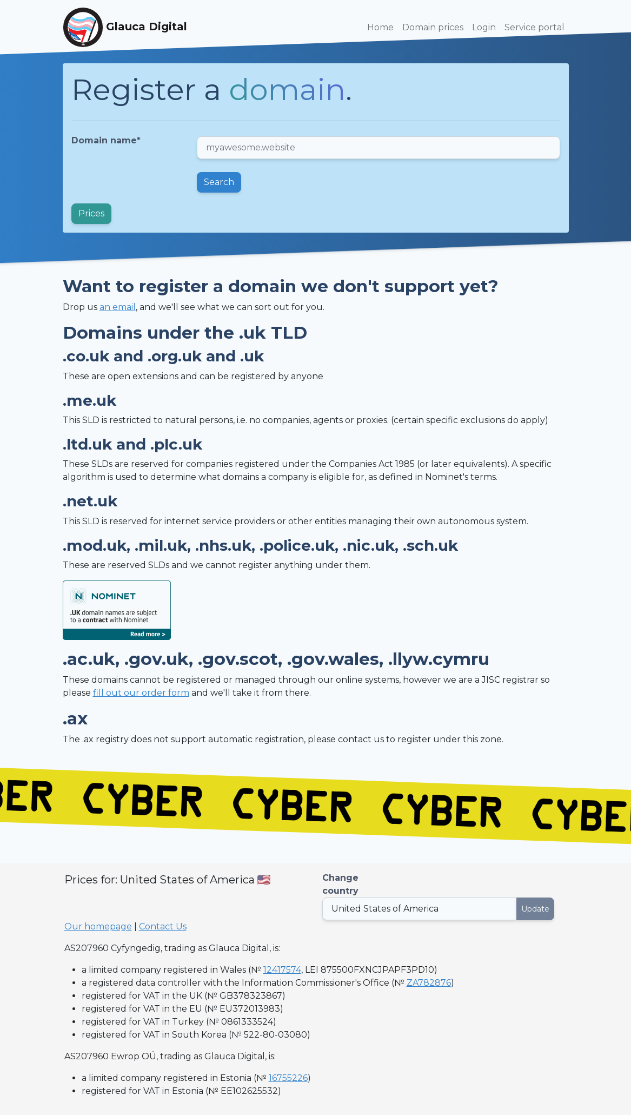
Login (484, 27)
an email (117, 307)
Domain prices (432, 27)
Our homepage (98, 926)
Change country (340, 884)
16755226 (288, 1078)
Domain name (106, 140)
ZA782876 (429, 983)
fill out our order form (141, 693)
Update (535, 909)
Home (380, 27)
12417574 (282, 970)
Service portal (534, 27)
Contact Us (163, 926)
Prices (91, 213)
